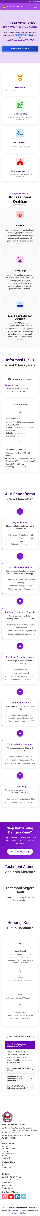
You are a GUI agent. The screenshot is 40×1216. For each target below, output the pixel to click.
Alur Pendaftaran (8, 1153)
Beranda (5, 1146)
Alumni (4, 1156)
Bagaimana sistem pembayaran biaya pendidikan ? (14, 1078)
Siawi (4, 1165)
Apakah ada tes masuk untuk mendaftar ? (16, 1045)
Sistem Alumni (7, 1167)
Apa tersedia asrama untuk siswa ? (18, 1070)
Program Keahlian (8, 1149)
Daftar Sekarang (20, 851)
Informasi (5, 1151)
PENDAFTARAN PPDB (20, 49)
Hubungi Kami (7, 1158)
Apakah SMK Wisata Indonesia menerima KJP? (17, 1087)
